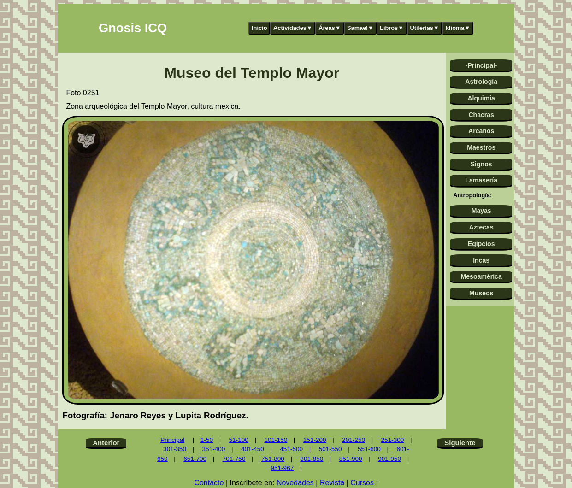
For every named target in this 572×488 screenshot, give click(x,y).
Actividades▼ (293, 27)
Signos (481, 164)
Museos (481, 293)
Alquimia (481, 98)
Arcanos (481, 131)
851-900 (350, 458)
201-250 (353, 439)
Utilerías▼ (424, 27)
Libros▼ (392, 27)
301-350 (174, 449)
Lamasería (481, 180)
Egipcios (481, 243)
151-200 (314, 439)
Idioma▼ (457, 27)
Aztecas (481, 227)
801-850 (311, 458)
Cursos (362, 483)
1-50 (206, 439)
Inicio (259, 27)
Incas (481, 260)
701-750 (234, 458)
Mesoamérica (481, 276)
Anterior (106, 443)
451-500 (291, 449)
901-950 (389, 458)
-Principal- (481, 65)
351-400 (213, 449)
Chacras (481, 114)
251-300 (392, 439)
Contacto (209, 483)
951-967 (282, 467)
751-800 (272, 458)
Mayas (481, 210)
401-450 (252, 449)
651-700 (194, 458)
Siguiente (459, 443)
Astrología (481, 81)
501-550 (330, 449)
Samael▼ (360, 27)
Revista (332, 483)
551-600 (369, 449)
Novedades (295, 483)
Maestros (481, 147)
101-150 (275, 439)
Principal (172, 439)
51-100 (238, 439)
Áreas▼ (329, 27)
